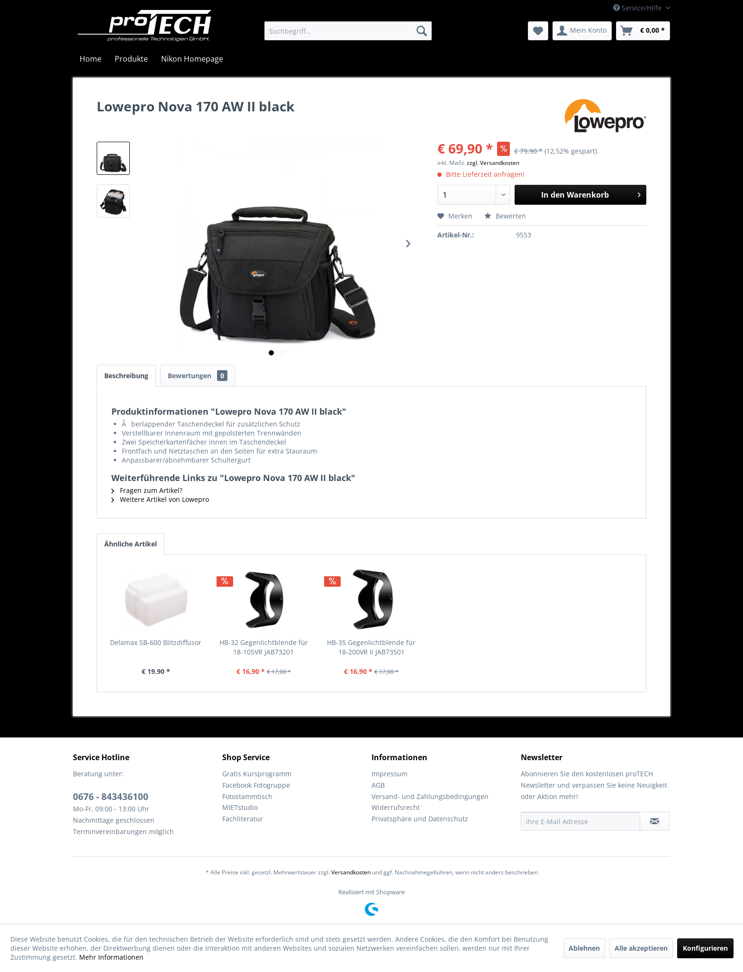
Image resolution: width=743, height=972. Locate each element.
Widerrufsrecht (396, 807)
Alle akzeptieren (641, 948)
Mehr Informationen (111, 957)
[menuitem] (348, 30)
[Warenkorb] (643, 30)
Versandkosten (351, 872)
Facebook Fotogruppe (256, 785)
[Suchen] (422, 30)
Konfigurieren (705, 948)
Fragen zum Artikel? (146, 490)
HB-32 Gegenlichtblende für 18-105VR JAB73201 (263, 647)
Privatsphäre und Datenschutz (420, 818)
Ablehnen (584, 948)
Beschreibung (126, 375)
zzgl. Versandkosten (493, 163)
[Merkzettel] (538, 30)
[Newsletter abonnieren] (655, 821)
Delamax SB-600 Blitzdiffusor (155, 642)
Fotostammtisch (247, 796)
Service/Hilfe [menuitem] (638, 7)
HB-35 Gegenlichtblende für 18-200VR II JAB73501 (371, 647)
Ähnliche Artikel (130, 543)
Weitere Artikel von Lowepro (160, 499)
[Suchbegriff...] (348, 30)
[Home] (90, 59)
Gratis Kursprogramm (256, 773)
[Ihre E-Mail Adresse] (580, 821)
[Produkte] (131, 59)
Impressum (390, 773)
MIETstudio (240, 807)
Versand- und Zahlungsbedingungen (430, 796)
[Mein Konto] (582, 30)
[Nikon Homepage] (192, 59)
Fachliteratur (242, 818)
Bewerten (505, 215)
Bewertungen (197, 375)
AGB (378, 785)
